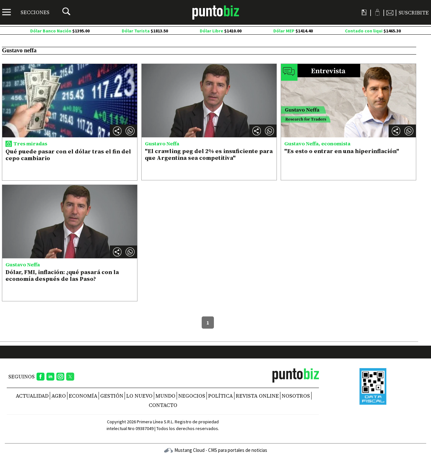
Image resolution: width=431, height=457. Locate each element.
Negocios (191, 395)
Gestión (111, 395)
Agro (58, 395)
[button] (130, 131)
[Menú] (25, 12)
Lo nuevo (139, 395)
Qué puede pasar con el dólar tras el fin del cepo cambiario (68, 154)
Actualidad (32, 395)
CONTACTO (163, 405)
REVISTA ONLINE (257, 395)
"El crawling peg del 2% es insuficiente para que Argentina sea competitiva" (209, 154)
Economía (83, 395)
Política (220, 395)
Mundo (165, 395)
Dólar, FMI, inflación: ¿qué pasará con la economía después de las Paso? (62, 275)
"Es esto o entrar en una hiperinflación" (341, 151)
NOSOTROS (296, 395)
